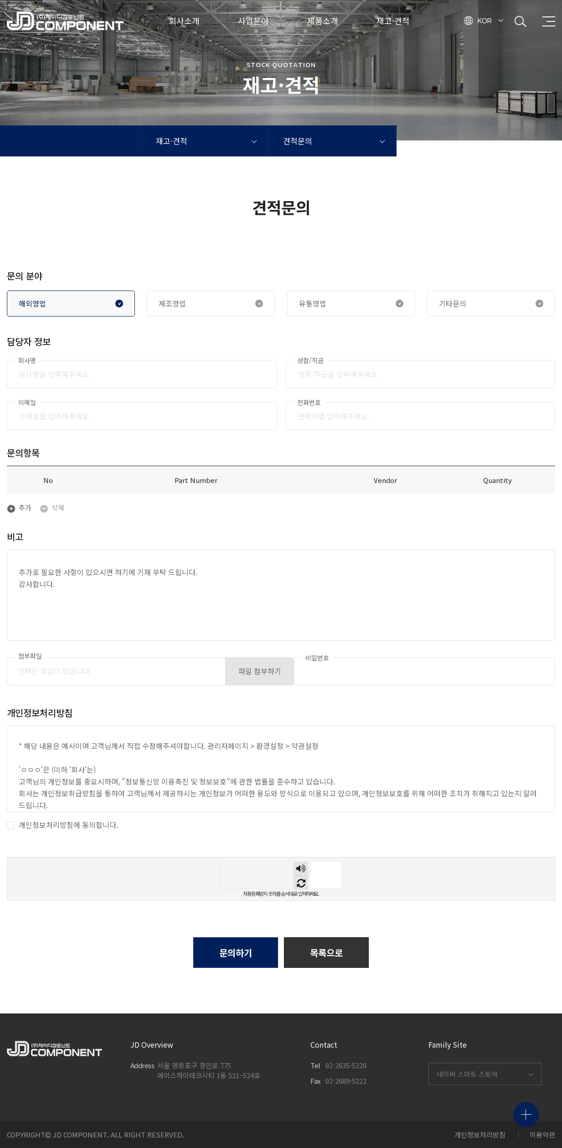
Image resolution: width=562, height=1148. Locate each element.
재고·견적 (171, 140)
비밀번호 (317, 658)
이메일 (27, 402)
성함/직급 (310, 360)
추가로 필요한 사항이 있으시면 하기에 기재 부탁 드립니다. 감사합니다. (281, 595)
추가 (19, 507)
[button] (326, 952)
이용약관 (542, 1134)
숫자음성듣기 (301, 869)
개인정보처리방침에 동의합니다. (62, 825)
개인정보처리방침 (479, 1134)
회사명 (27, 360)
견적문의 (297, 140)
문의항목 (23, 452)
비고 (15, 536)
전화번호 (309, 402)
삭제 (52, 507)
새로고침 (301, 883)
